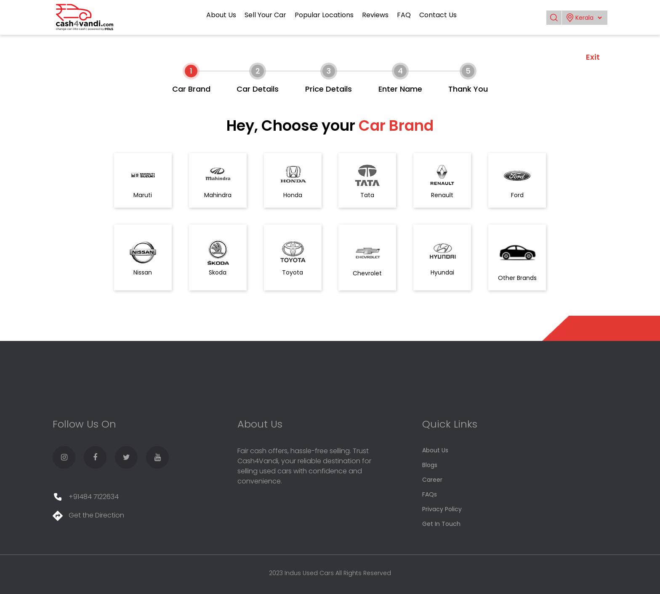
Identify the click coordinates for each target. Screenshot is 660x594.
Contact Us (438, 15)
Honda (292, 180)
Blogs (429, 465)
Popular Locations (324, 15)
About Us (221, 15)
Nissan (143, 258)
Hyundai (442, 258)
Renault (442, 180)
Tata (367, 180)
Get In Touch (441, 524)
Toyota (292, 258)
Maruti (143, 180)
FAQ (404, 15)
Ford (517, 180)
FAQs (429, 494)
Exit (593, 57)
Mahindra (218, 180)
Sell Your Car (265, 15)
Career (432, 479)
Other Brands (517, 257)
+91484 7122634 (86, 497)
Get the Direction (88, 515)
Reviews (375, 15)
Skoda (218, 258)
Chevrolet (367, 257)
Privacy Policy (442, 509)
